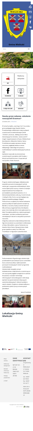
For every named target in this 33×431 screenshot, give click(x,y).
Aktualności (14, 121)
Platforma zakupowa (20, 77)
